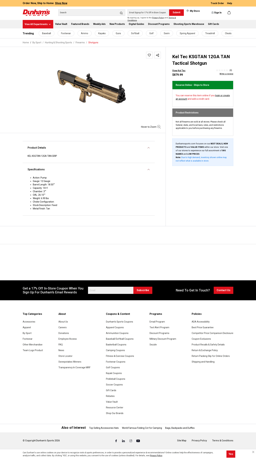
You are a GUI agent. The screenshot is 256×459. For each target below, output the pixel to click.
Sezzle (153, 344)
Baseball (46, 33)
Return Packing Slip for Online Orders (211, 356)
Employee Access (67, 339)
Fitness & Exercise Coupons (120, 356)
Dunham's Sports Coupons (119, 321)
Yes (231, 454)
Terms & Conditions (222, 440)
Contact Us (223, 290)
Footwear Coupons (115, 361)
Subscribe (143, 290)
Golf (151, 33)
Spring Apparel (187, 33)
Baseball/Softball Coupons (120, 339)
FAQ (60, 344)
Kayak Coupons (114, 373)
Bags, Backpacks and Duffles (180, 428)
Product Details (37, 147)
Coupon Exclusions (201, 339)
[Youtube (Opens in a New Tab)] (138, 440)
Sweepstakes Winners (69, 361)
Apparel (27, 327)
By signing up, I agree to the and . (152, 19)
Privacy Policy (158, 18)
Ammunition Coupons (117, 333)
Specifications (36, 169)
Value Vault (112, 401)
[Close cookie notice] (253, 451)
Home (26, 42)
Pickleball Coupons (115, 379)
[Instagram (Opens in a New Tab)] (131, 440)
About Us (63, 321)
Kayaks (102, 33)
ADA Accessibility (201, 321)
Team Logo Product (33, 350)
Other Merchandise (32, 344)
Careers (62, 327)
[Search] (91, 12)
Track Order (217, 3)
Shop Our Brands (114, 413)
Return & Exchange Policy (205, 350)
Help (229, 3)
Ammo (84, 33)
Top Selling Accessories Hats (104, 428)
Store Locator (65, 356)
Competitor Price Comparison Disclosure (212, 333)
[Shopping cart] (229, 12)
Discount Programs (159, 333)
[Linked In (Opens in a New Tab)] (124, 440)
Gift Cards (111, 390)
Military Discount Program (163, 339)
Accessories (29, 321)
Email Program (157, 321)
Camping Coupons (115, 350)
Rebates (110, 396)
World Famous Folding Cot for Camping (142, 428)
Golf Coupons (113, 367)
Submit (176, 12)
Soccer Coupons (114, 384)
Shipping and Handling (203, 361)
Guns (118, 33)
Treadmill (210, 33)
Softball (135, 33)
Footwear (66, 33)
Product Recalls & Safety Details (208, 344)
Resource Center (114, 407)
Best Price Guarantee (203, 327)
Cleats (228, 33)
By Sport (27, 333)
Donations (63, 333)
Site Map (181, 440)
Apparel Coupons (115, 327)
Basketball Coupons (116, 344)
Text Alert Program (159, 327)
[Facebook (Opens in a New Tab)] (116, 440)
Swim (167, 33)
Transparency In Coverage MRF (74, 367)
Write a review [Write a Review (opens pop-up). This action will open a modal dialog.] (226, 74)
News (61, 350)
